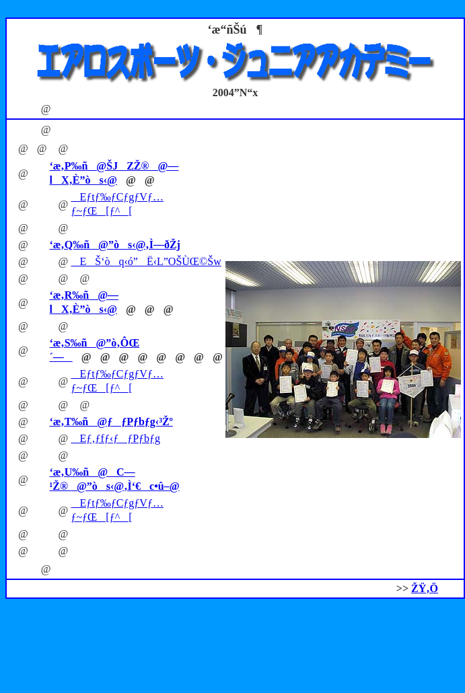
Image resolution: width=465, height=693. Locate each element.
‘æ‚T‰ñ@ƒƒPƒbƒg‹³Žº (110, 421)
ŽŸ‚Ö (424, 588)
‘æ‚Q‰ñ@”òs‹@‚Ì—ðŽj (114, 244)
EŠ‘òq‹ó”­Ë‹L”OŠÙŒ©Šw (146, 261)
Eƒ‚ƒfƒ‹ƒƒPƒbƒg (115, 438)
